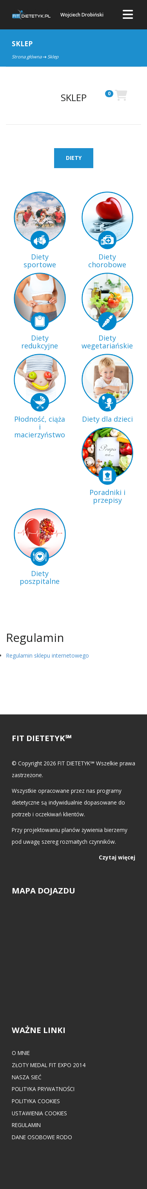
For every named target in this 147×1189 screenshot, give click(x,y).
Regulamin (26, 1125)
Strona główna (27, 57)
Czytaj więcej (117, 857)
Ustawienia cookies (39, 1113)
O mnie (21, 1053)
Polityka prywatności (43, 1089)
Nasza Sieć (27, 1077)
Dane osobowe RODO (42, 1137)
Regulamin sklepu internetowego (47, 655)
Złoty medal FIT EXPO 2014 (48, 1065)
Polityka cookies (36, 1101)
